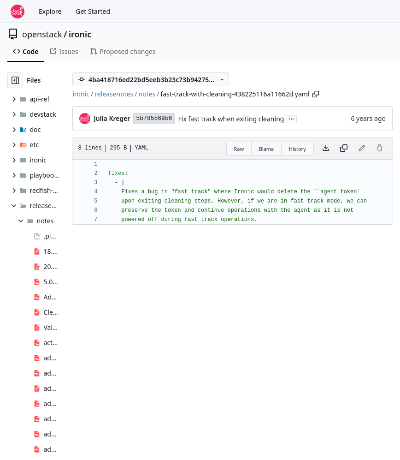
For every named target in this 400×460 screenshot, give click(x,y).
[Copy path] (315, 94)
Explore (50, 11)
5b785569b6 (154, 118)
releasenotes (113, 94)
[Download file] (325, 148)
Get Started (93, 11)
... (291, 118)
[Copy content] (343, 148)
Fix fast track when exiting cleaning (231, 118)
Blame (266, 148)
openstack (42, 34)
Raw (239, 148)
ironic (80, 34)
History (297, 148)
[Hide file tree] (15, 80)
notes (147, 94)
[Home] (17, 11)
